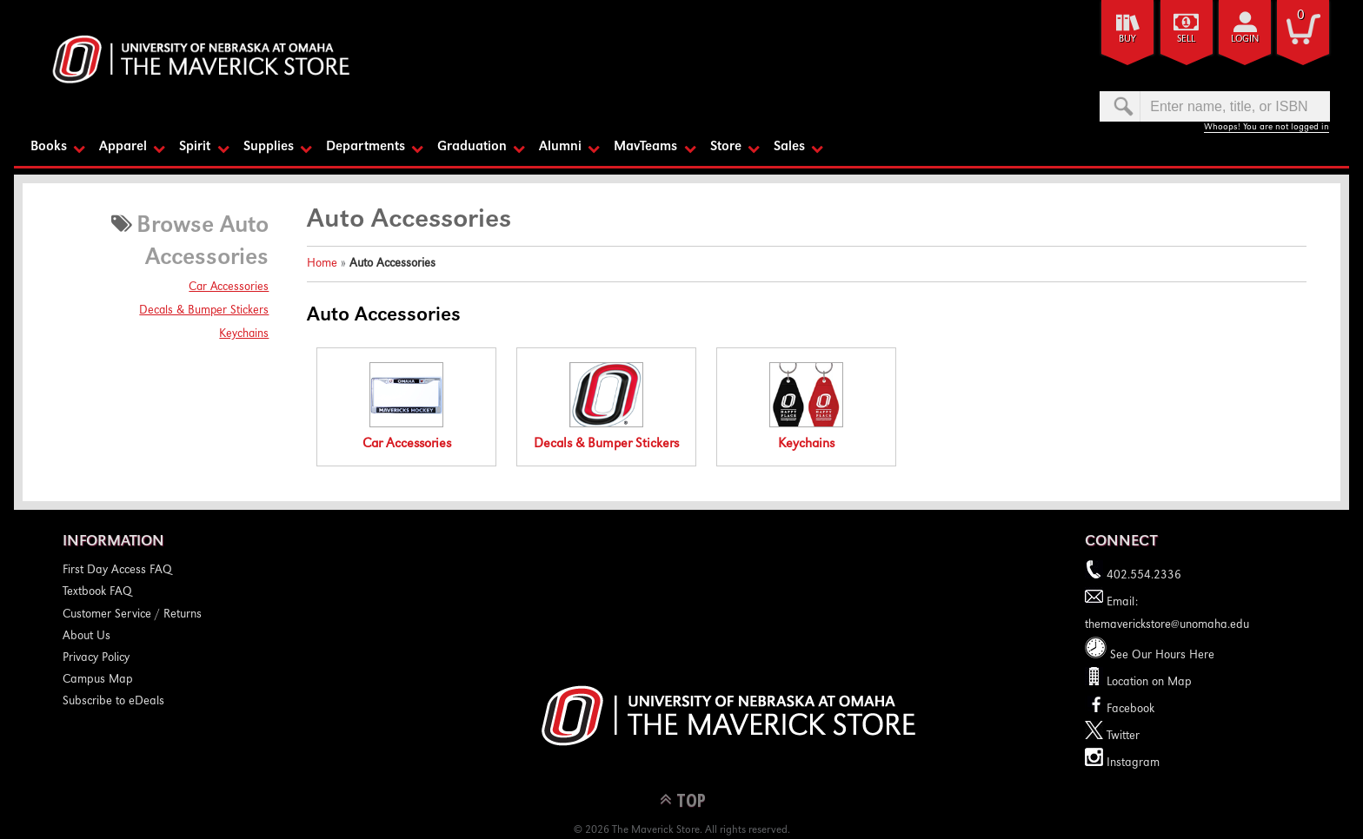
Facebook (1119, 710)
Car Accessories (229, 287)
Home (322, 264)
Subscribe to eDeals (113, 702)
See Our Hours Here (1149, 656)
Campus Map (98, 680)
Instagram (1122, 763)
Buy (1127, 39)
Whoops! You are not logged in (1266, 127)
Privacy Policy (96, 658)
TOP (691, 799)
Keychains (244, 334)
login (1245, 39)
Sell (1186, 39)
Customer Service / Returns (132, 615)
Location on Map (1147, 683)
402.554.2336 (1133, 576)
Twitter (1112, 736)
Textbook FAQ (97, 592)
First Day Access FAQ (117, 571)
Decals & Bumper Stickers (204, 311)
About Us (86, 637)
